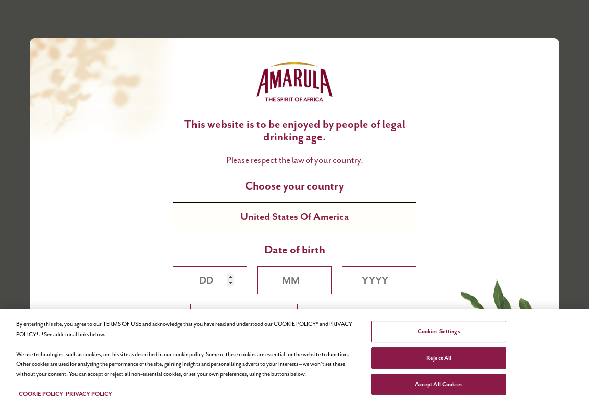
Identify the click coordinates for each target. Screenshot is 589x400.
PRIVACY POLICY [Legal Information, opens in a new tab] (89, 395)
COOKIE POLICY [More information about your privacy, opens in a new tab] (41, 395)
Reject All (438, 359)
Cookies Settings (439, 333)
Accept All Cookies (439, 386)
